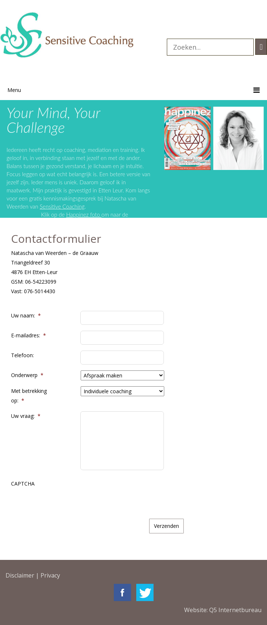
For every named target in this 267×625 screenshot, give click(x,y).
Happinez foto (86, 214)
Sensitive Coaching (74, 206)
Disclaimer (20, 575)
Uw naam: (26, 315)
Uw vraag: (26, 415)
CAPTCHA (23, 483)
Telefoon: (22, 355)
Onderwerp (27, 375)
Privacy (50, 575)
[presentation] (136, 493)
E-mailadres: (28, 335)
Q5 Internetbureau (235, 610)
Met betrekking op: (29, 395)
